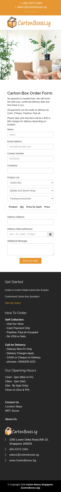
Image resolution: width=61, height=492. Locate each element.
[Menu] (55, 37)
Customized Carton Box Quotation (22, 296)
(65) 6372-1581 (18, 449)
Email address (14, 141)
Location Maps (13, 406)
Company (12, 165)
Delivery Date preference (20, 229)
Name (10, 129)
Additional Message (17, 241)
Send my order (30, 260)
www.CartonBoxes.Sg (22, 460)
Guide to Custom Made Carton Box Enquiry (27, 290)
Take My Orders (13, 303)
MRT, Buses (12, 410)
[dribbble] (35, 11)
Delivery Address (15, 217)
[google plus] (30, 11)
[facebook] (25, 11)
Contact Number (15, 153)
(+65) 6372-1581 (31, 3)
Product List (13, 177)
